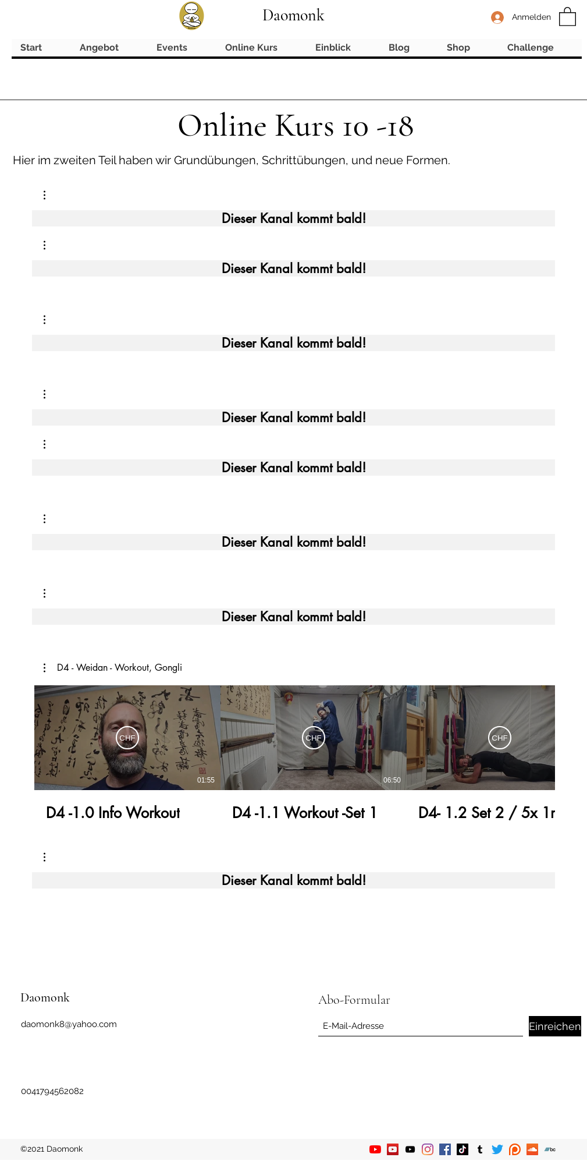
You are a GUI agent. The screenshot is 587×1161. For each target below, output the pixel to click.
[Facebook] (445, 1149)
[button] (567, 16)
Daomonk (293, 15)
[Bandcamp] (550, 1149)
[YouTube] (375, 1149)
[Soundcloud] (532, 1149)
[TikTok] (462, 1149)
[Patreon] (515, 1149)
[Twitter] (497, 1149)
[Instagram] (427, 1149)
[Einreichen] (555, 1026)
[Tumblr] (480, 1149)
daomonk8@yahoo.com (69, 1024)
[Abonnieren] (127, 737)
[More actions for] (50, 195)
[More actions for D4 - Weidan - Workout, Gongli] (113, 668)
